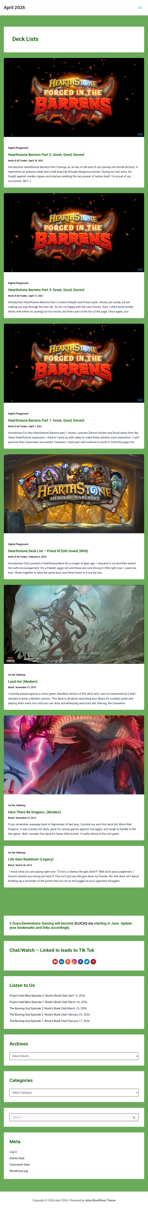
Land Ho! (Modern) (23, 681)
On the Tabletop (16, 674)
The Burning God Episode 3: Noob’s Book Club (38, 1008)
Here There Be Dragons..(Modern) (34, 812)
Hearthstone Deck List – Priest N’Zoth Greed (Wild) (48, 551)
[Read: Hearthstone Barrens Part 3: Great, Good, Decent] (74, 232)
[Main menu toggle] (140, 8)
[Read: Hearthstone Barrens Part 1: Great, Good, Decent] (74, 363)
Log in (13, 1152)
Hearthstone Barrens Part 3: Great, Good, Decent (46, 290)
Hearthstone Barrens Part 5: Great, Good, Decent (46, 155)
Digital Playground (18, 147)
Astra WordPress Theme (100, 1200)
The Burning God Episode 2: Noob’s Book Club (38, 1014)
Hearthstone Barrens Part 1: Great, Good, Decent (46, 420)
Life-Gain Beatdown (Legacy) (31, 859)
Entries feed (16, 1158)
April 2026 (14, 7)
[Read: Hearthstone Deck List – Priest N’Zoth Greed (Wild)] (74, 493)
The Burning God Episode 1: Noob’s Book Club (38, 1021)
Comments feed (19, 1164)
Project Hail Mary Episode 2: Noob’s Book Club (38, 995)
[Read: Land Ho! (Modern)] (74, 624)
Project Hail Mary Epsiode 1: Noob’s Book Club (38, 1002)
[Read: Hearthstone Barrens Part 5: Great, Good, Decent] (74, 97)
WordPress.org (18, 1171)
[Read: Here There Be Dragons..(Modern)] (74, 754)
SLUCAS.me (83, 923)
